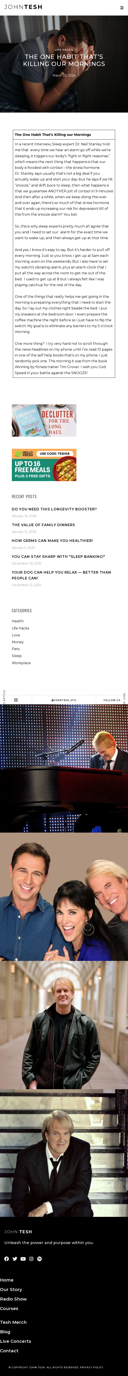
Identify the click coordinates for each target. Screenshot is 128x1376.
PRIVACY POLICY (91, 1367)
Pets (16, 649)
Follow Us (112, 700)
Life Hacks (64, 49)
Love (16, 635)
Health (18, 621)
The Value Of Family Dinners (43, 525)
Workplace (21, 663)
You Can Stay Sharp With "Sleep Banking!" (58, 557)
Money (18, 642)
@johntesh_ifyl (64, 700)
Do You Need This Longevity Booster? (54, 509)
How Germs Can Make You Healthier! (52, 541)
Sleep (17, 656)
